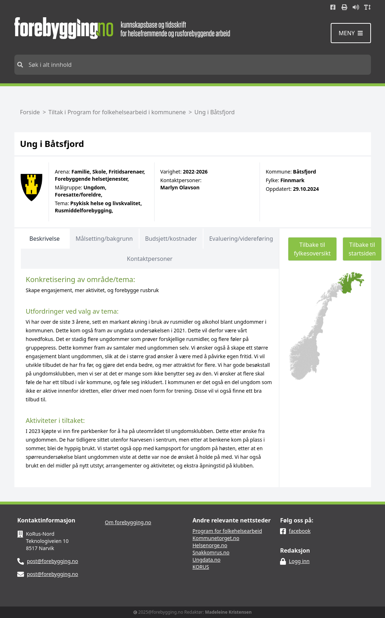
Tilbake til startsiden (362, 249)
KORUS (201, 566)
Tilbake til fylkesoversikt (312, 249)
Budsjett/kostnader (171, 239)
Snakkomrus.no (211, 552)
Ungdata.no (207, 559)
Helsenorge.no (210, 545)
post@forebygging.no (52, 561)
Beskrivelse (44, 239)
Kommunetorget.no (216, 538)
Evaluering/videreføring (241, 239)
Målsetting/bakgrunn (104, 239)
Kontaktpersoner (150, 259)
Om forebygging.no (128, 522)
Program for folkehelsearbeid (227, 530)
